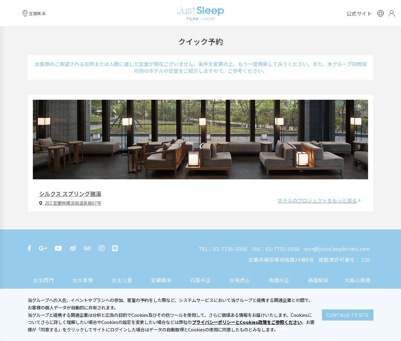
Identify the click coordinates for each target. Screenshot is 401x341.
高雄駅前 (318, 280)
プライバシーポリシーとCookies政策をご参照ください (247, 322)
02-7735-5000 (230, 248)
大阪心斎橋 (357, 280)
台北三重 (122, 280)
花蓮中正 (200, 280)
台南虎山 (239, 280)
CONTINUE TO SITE (348, 315)
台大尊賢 (83, 280)
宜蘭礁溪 (161, 280)
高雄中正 (279, 280)
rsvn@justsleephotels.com (337, 248)
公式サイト (359, 13)
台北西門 (43, 280)
